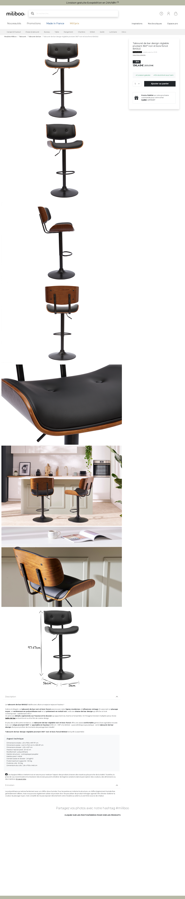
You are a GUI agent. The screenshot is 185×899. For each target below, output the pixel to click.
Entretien (9, 785)
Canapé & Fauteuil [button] (14, 32)
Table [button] (57, 32)
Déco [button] (124, 32)
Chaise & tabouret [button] (32, 32)
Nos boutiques (155, 23)
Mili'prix (74, 23)
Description (10, 697)
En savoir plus (21, 779)
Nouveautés (14, 23)
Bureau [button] (47, 32)
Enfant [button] (92, 32)
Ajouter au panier (160, 84)
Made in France (55, 23)
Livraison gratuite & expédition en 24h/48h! (92, 2)
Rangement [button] (68, 32)
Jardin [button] (102, 32)
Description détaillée (139, 55)
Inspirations (137, 23)
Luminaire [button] (113, 32)
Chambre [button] (81, 32)
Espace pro (172, 23)
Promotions (34, 23)
